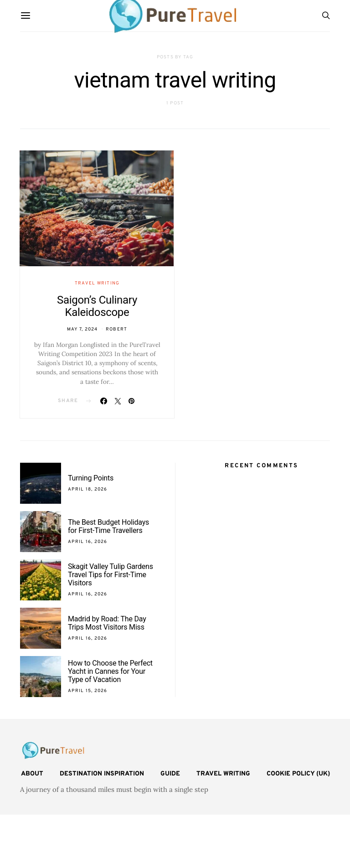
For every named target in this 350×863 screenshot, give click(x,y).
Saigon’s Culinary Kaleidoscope (97, 306)
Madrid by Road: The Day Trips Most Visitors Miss (107, 623)
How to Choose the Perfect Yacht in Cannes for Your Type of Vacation (110, 671)
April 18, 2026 (88, 489)
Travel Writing (97, 283)
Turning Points (90, 478)
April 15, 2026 (88, 691)
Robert (117, 329)
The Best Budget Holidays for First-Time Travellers (108, 526)
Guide (170, 774)
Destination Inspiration (102, 774)
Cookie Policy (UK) (298, 774)
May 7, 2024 (82, 329)
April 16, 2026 (88, 542)
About (32, 774)
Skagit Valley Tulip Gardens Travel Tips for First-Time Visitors (110, 574)
